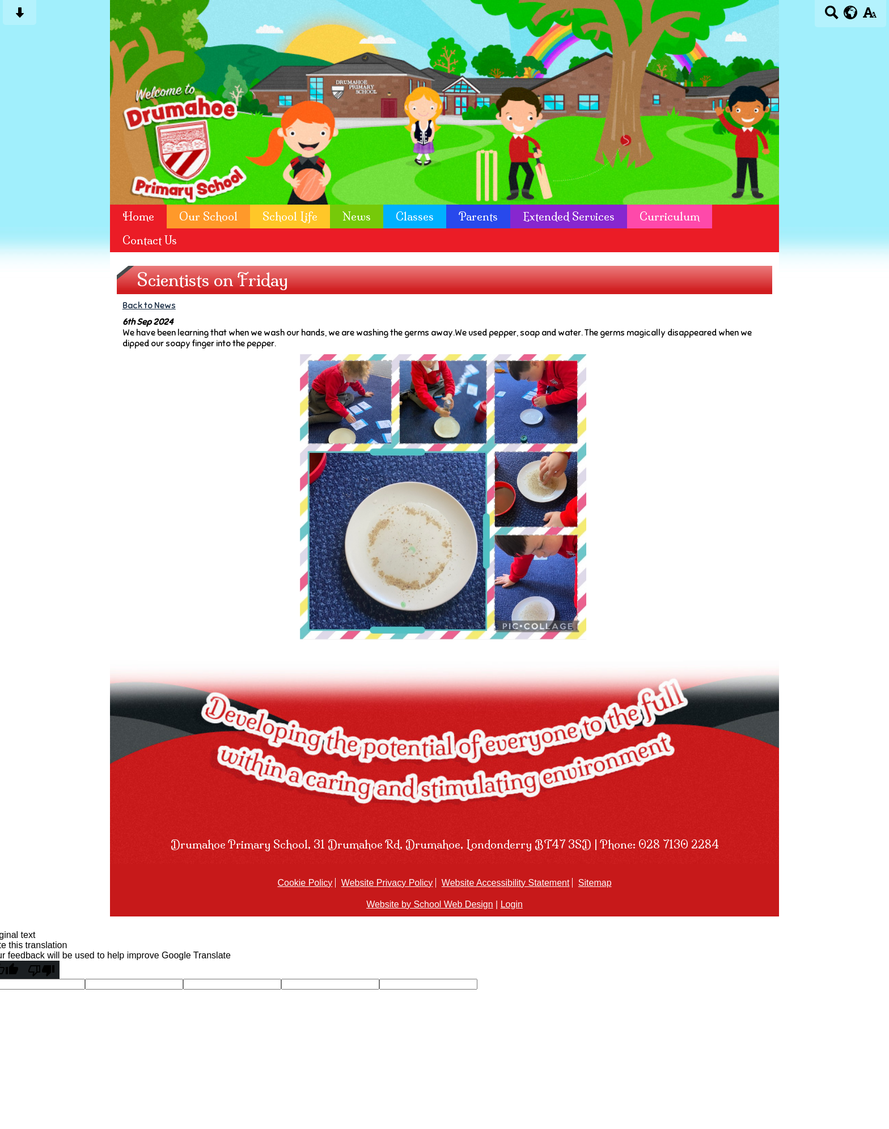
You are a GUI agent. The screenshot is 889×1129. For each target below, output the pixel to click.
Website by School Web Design (429, 904)
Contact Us (149, 240)
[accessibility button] (869, 16)
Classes (415, 216)
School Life (290, 216)
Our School (208, 216)
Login (512, 904)
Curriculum (670, 216)
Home (138, 216)
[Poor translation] (41, 970)
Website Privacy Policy (387, 883)
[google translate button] (851, 12)
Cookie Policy (304, 883)
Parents (478, 216)
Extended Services (569, 216)
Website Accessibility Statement (506, 883)
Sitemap (595, 883)
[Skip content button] (19, 16)
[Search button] (831, 16)
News (356, 216)
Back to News (149, 305)
